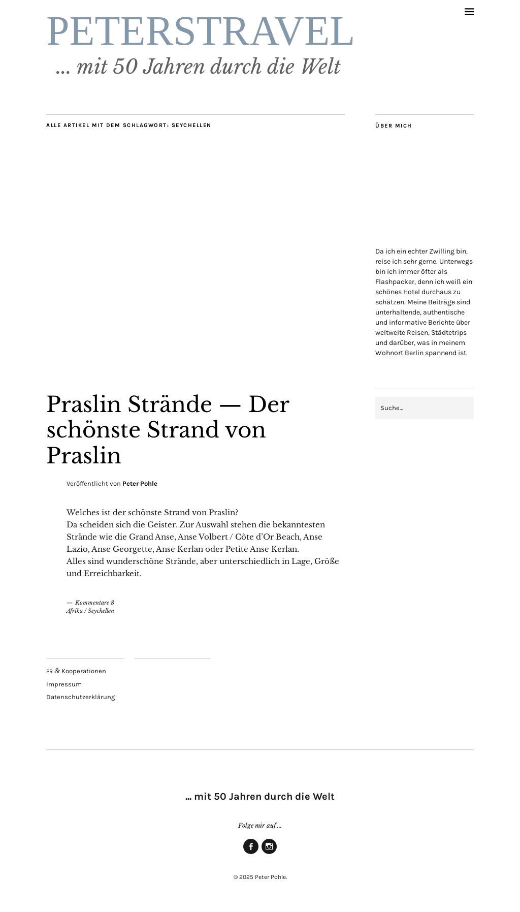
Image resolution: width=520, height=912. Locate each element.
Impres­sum (64, 684)
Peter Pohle (139, 483)
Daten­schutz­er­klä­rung (80, 697)
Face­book (250, 853)
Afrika (75, 610)
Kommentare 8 (94, 602)
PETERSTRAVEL (200, 31)
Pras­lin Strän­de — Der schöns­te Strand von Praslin (167, 430)
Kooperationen (76, 671)
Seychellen (101, 610)
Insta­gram (269, 853)
